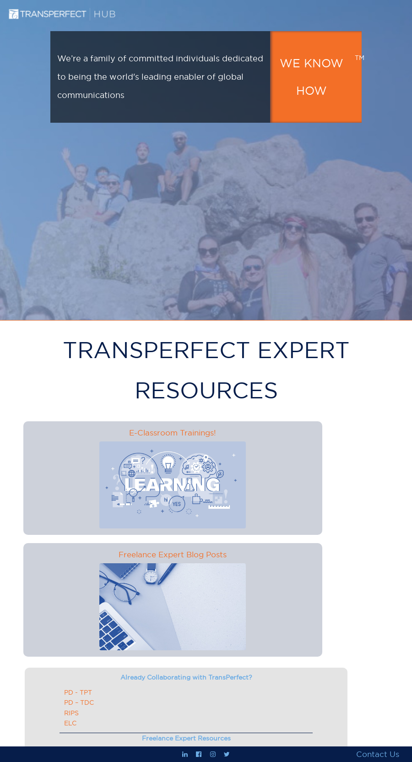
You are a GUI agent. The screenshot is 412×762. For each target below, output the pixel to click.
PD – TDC (79, 702)
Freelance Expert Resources (186, 738)
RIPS (71, 713)
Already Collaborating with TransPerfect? (186, 677)
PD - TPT (78, 692)
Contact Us (377, 754)
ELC (70, 723)
